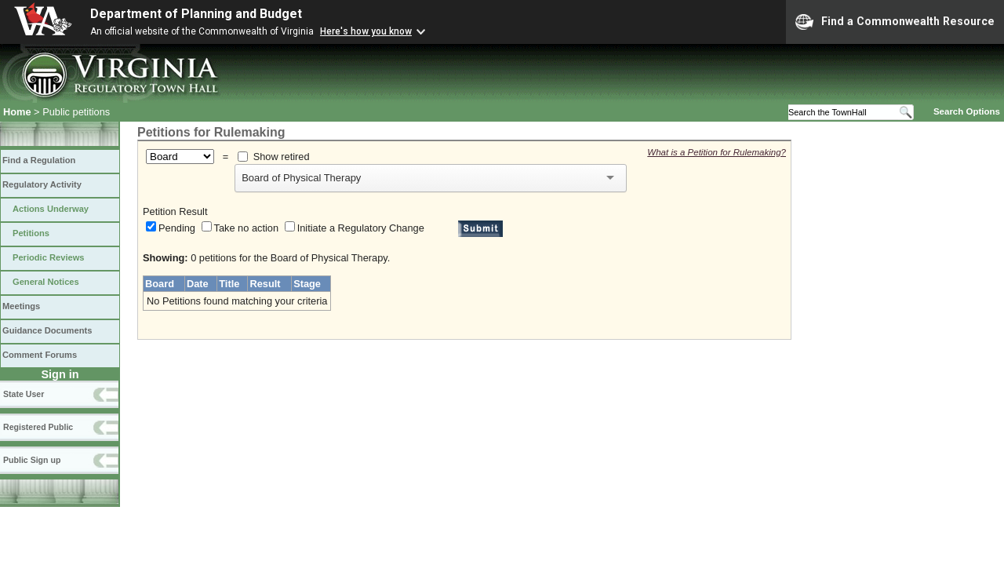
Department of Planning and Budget (196, 13)
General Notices (46, 281)
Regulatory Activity (42, 184)
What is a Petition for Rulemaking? (716, 152)
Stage (307, 284)
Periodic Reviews (49, 257)
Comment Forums (39, 354)
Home (17, 112)
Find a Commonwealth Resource (895, 22)
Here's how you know (366, 31)
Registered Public (38, 427)
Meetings (21, 306)
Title (229, 284)
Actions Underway (51, 208)
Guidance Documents (47, 330)
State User (23, 394)
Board (159, 284)
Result (264, 284)
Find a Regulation (38, 160)
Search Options (966, 111)
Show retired (281, 156)
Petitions (31, 233)
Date (198, 284)
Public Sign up (31, 460)
